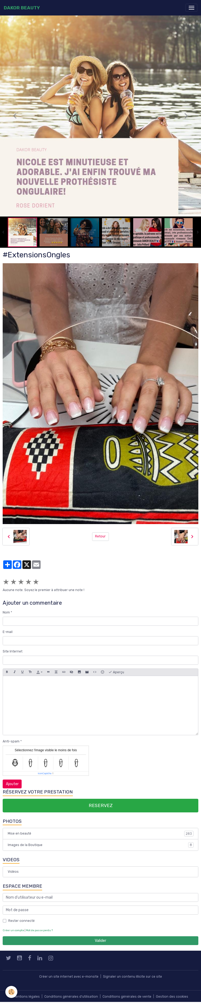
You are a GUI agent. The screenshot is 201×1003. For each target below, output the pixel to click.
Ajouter (12, 784)
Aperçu (116, 672)
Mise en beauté (101, 833)
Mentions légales (26, 996)
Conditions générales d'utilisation (71, 996)
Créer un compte (13, 930)
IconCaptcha (45, 773)
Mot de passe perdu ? (39, 930)
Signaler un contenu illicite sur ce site (132, 976)
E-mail (8, 632)
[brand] (22, 7)
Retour (100, 536)
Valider (100, 940)
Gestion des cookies (172, 996)
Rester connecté (21, 921)
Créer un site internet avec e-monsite (68, 976)
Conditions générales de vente (127, 996)
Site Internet (12, 651)
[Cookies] (11, 992)
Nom (6, 612)
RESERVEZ (101, 805)
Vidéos (13, 872)
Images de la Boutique (101, 845)
